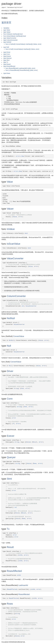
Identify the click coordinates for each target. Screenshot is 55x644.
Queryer (11, 457)
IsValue (11, 229)
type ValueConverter (9, 38)
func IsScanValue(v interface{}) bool (14, 36)
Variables (6, 28)
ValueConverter (15, 258)
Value (10, 181)
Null (9, 345)
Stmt (25, 406)
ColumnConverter (16, 296)
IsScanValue (13, 243)
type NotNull (7, 42)
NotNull (11, 318)
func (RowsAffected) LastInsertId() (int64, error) (20, 68)
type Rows (6, 73)
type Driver (6, 52)
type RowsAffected (9, 66)
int (23, 306)
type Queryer (7, 58)
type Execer (7, 56)
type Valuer (7, 32)
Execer (10, 435)
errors (18, 156)
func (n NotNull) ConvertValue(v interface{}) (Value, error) (23, 44)
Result (35, 442)
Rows (34, 463)
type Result (7, 64)
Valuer (10, 208)
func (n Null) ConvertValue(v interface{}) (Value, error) (22, 49)
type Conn (6, 54)
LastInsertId (23, 585)
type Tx (5, 62)
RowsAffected (14, 571)
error (20, 216)
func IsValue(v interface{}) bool (13, 34)
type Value (6, 30)
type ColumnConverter (10, 40)
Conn (22, 388)
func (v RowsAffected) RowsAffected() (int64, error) (22, 70)
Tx (13, 423)
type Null (6, 47)
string (16, 388)
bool (26, 233)
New (23, 156)
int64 (20, 555)
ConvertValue (18, 336)
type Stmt (6, 60)
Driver (10, 371)
